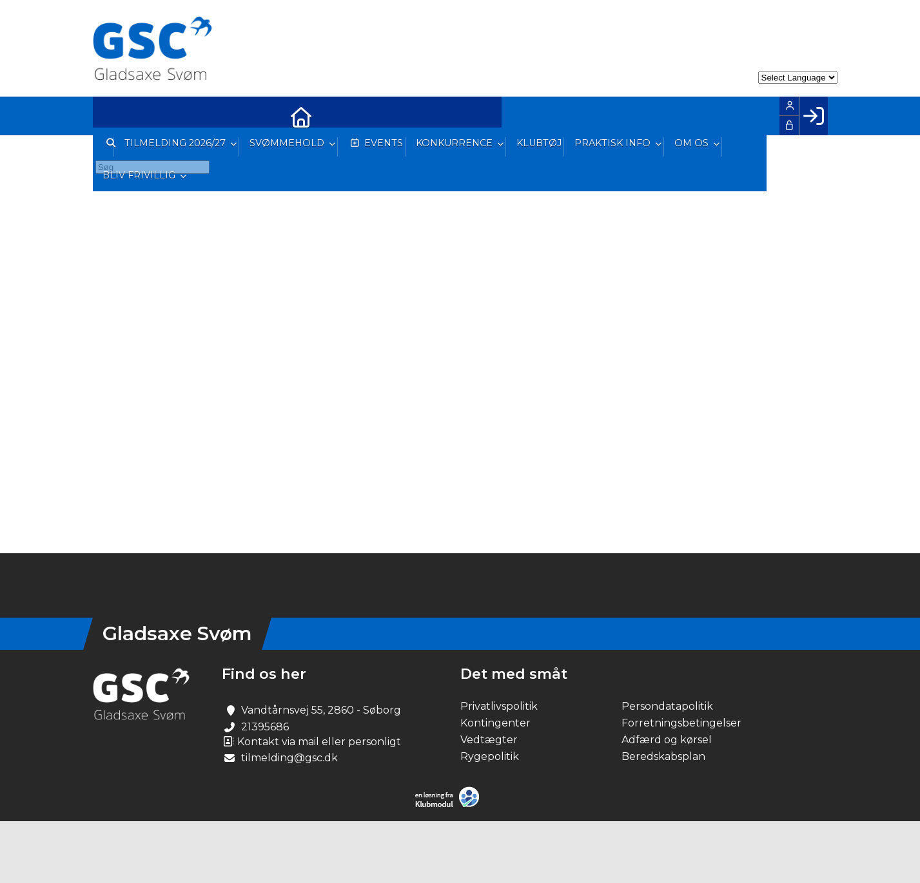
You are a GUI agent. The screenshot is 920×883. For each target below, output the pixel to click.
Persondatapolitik (667, 706)
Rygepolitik (489, 756)
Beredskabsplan (663, 756)
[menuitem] (112, 116)
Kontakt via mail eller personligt (311, 742)
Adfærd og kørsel (666, 740)
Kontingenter (495, 723)
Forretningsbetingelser (681, 723)
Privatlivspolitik (499, 706)
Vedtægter (489, 740)
